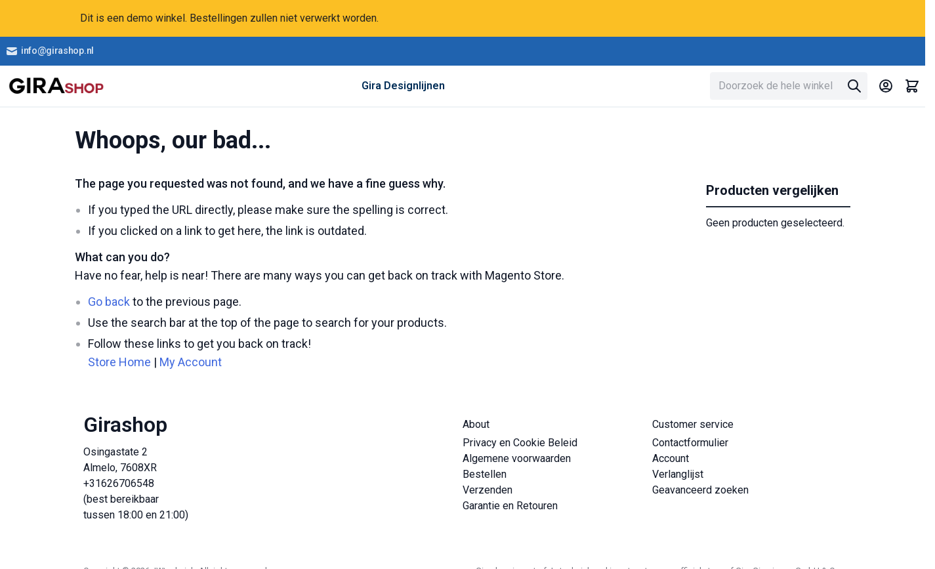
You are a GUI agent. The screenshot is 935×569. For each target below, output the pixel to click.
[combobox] (788, 86)
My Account (190, 362)
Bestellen (485, 474)
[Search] (854, 86)
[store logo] (56, 86)
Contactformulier (690, 442)
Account (670, 458)
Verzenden (487, 490)
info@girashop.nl (49, 51)
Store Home (119, 362)
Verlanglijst (677, 474)
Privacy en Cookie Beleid (520, 442)
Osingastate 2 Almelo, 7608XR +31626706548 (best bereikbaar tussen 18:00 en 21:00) (135, 483)
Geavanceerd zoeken (700, 490)
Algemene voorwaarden (517, 458)
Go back (109, 301)
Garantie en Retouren (510, 505)
